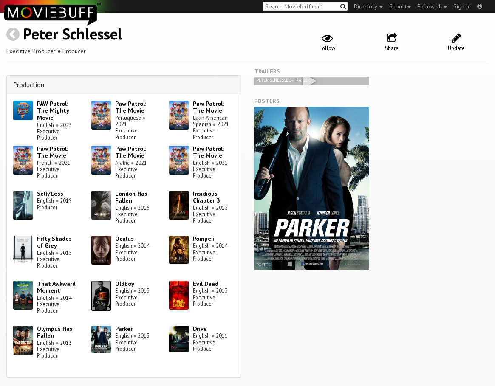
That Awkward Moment (56, 287)
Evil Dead (205, 283)
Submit (400, 6)
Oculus (124, 238)
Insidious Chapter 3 (206, 197)
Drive (200, 328)
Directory (368, 6)
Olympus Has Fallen (55, 332)
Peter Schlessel (72, 34)
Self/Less (50, 193)
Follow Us (432, 6)
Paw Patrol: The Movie (130, 107)
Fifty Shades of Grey (54, 242)
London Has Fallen (131, 197)
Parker (124, 328)
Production (28, 84)
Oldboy (124, 283)
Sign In (462, 6)
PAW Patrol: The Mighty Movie (53, 111)
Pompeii (204, 238)
